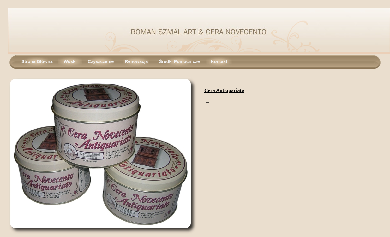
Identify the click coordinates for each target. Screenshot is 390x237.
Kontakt (219, 61)
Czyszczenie (101, 61)
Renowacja (136, 61)
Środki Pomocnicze (179, 61)
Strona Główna (37, 61)
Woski (70, 61)
